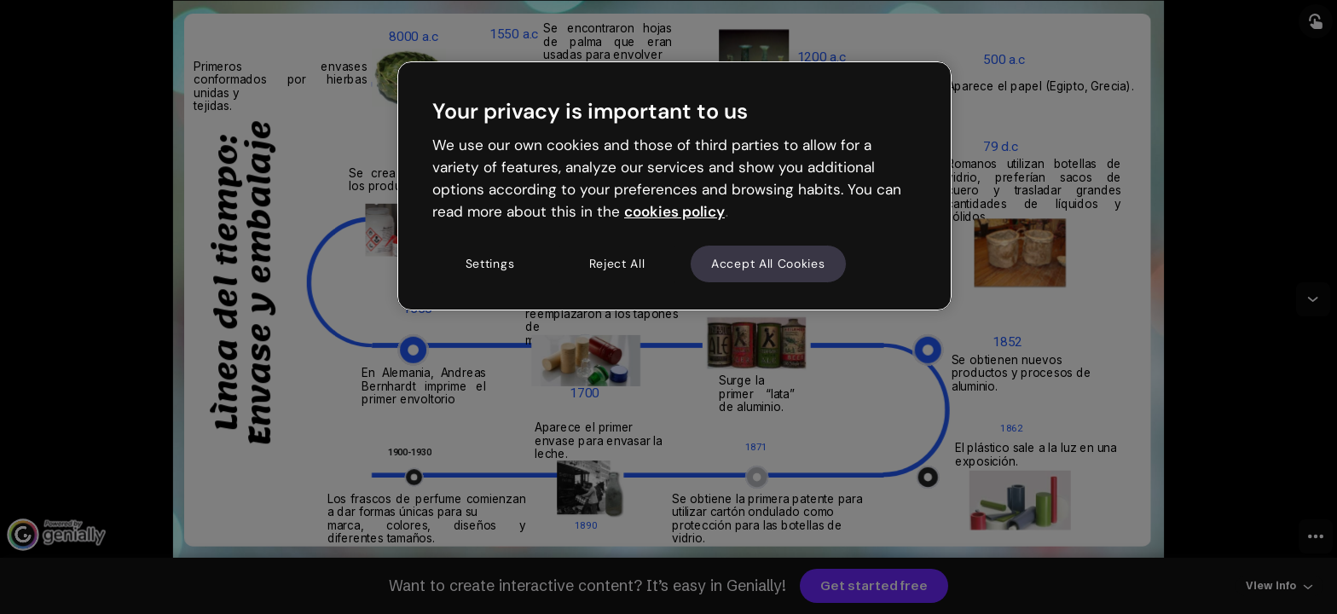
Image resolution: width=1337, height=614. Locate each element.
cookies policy (674, 211)
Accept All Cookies (768, 263)
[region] (674, 185)
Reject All (617, 263)
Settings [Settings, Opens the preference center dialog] (490, 263)
